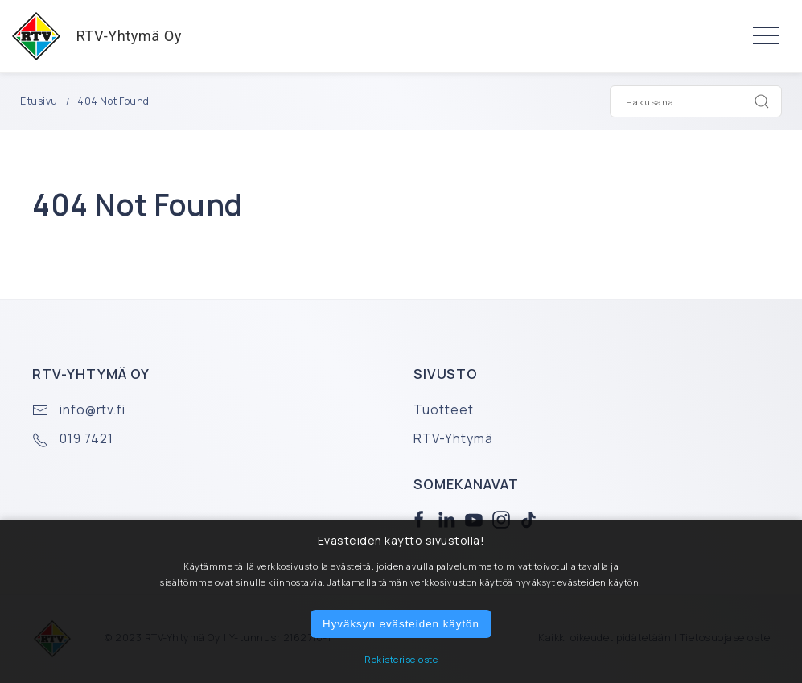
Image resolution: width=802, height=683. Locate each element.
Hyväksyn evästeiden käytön (401, 624)
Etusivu (39, 101)
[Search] (762, 101)
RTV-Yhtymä (453, 438)
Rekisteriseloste (401, 659)
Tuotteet (443, 409)
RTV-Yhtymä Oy (91, 36)
